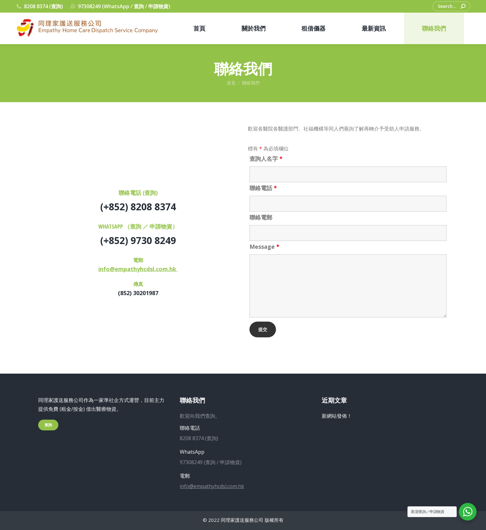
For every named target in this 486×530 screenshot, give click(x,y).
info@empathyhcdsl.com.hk (138, 269)
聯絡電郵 (260, 217)
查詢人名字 (266, 158)
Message (264, 246)
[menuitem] (199, 28)
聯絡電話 (263, 188)
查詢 (48, 425)
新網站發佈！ (337, 415)
